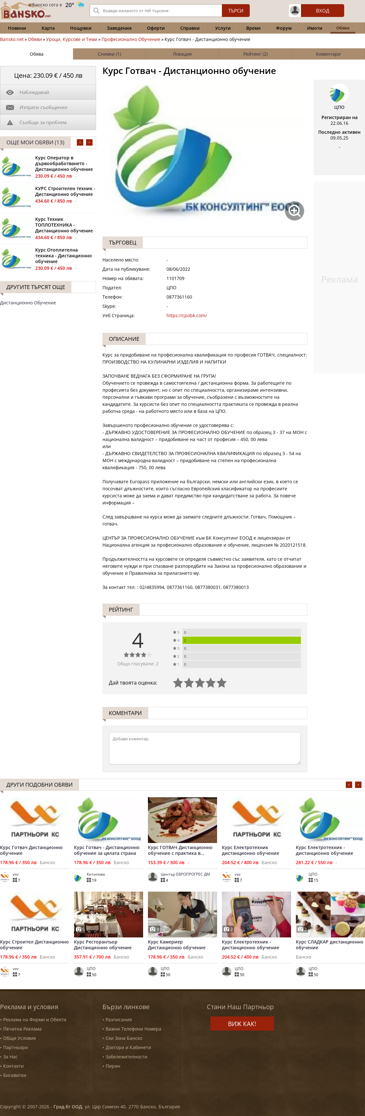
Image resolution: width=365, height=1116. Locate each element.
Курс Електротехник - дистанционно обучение (324, 850)
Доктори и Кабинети (128, 1047)
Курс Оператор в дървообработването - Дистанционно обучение (64, 163)
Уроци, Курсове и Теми (71, 39)
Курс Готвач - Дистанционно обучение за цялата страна (107, 850)
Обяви (35, 39)
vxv (16, 874)
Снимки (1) (109, 54)
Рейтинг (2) (255, 54)
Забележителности (126, 1057)
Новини (17, 28)
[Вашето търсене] (170, 10)
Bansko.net (12, 39)
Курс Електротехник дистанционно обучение (250, 850)
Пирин (113, 1066)
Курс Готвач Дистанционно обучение (31, 850)
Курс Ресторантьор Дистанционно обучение (103, 945)
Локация (182, 54)
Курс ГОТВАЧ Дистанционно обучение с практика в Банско (180, 850)
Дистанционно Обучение (28, 303)
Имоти (314, 28)
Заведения (119, 28)
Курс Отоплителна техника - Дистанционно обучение (63, 255)
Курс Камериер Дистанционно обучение (177, 945)
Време (253, 28)
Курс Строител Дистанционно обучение (34, 945)
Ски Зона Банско (124, 1038)
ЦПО (339, 107)
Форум (284, 28)
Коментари (328, 54)
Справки (190, 28)
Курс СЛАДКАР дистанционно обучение (329, 945)
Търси (235, 10)
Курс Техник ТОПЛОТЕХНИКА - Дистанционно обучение (64, 225)
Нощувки (81, 28)
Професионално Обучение (130, 39)
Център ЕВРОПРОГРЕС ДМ (185, 874)
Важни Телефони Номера (133, 1029)
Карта (48, 28)
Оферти (156, 28)
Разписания (119, 1019)
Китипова (96, 874)
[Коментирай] (205, 748)
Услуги (223, 28)
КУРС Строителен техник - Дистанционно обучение (65, 191)
